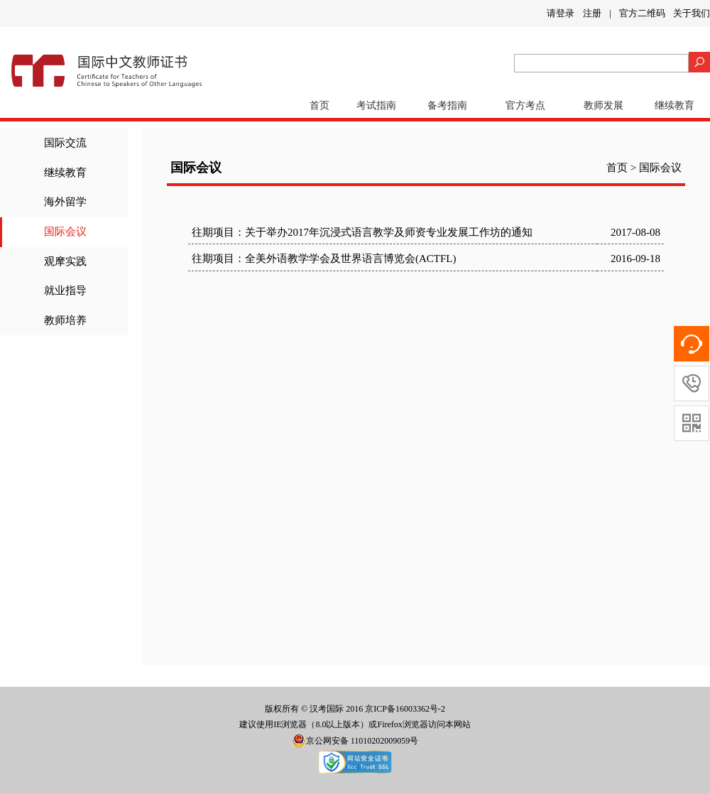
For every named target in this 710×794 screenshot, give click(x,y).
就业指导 (65, 290)
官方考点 (525, 105)
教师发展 (603, 105)
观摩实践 (65, 261)
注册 (592, 13)
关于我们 (691, 13)
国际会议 (65, 231)
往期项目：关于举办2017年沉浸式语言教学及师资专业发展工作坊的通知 (362, 232)
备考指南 (447, 105)
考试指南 (376, 105)
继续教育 (674, 105)
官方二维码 (642, 13)
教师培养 (65, 320)
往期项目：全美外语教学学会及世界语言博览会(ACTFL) (324, 258)
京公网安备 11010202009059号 (355, 741)
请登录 (560, 13)
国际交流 (65, 142)
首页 (319, 105)
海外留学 (65, 201)
